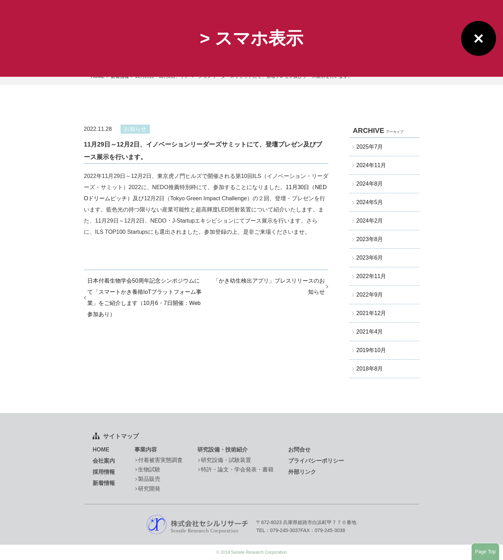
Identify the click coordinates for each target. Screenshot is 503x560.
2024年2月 (369, 221)
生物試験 (149, 469)
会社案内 (104, 461)
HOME (101, 450)
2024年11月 (371, 165)
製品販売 (149, 479)
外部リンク (302, 472)
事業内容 (145, 450)
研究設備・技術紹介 (222, 450)
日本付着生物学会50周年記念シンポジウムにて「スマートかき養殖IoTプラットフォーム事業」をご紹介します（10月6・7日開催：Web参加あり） (144, 297)
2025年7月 (369, 147)
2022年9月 (369, 295)
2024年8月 (369, 184)
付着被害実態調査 (160, 460)
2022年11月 (371, 276)
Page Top (485, 551)
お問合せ (299, 450)
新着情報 (104, 483)
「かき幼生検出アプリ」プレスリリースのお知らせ (269, 286)
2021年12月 (371, 313)
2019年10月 (371, 350)
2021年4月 (369, 332)
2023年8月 (369, 239)
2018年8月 (369, 369)
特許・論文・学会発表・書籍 (237, 469)
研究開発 (149, 489)
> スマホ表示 (251, 38)
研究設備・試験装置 (226, 460)
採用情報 (104, 472)
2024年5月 (369, 202)
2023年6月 (369, 258)
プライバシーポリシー (316, 461)
